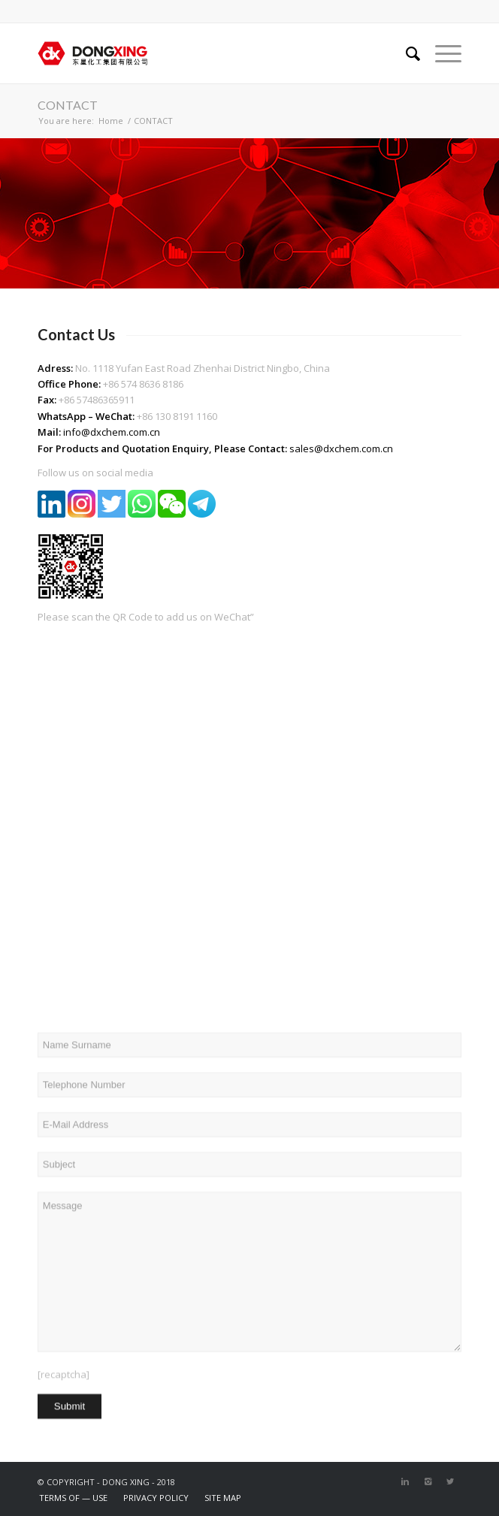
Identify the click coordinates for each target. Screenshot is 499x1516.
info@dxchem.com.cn (111, 432)
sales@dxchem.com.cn (341, 448)
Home (110, 120)
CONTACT (68, 105)
